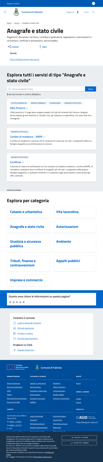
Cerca (90, 89)
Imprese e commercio (61, 398)
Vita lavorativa (35, 387)
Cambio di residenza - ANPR (27, 137)
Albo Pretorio (19, 108)
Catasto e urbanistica (38, 383)
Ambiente (56, 383)
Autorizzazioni (35, 394)
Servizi (16, 23)
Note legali (57, 427)
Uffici (9, 391)
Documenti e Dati (13, 402)
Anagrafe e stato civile (38, 391)
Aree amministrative (14, 387)
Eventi (78, 402)
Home (9, 23)
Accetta (79, 443)
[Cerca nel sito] (93, 12)
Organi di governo (13, 383)
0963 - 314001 (16, 421)
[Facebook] (76, 12)
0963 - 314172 (16, 425)
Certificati (17, 162)
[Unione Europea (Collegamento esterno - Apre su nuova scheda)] (18, 367)
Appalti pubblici (58, 394)
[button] (13, 3)
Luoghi (78, 398)
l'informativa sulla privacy (42, 456)
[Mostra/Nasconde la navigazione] (5, 11)
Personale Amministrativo (17, 398)
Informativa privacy (60, 423)
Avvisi (78, 383)
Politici (9, 394)
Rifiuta (79, 438)
